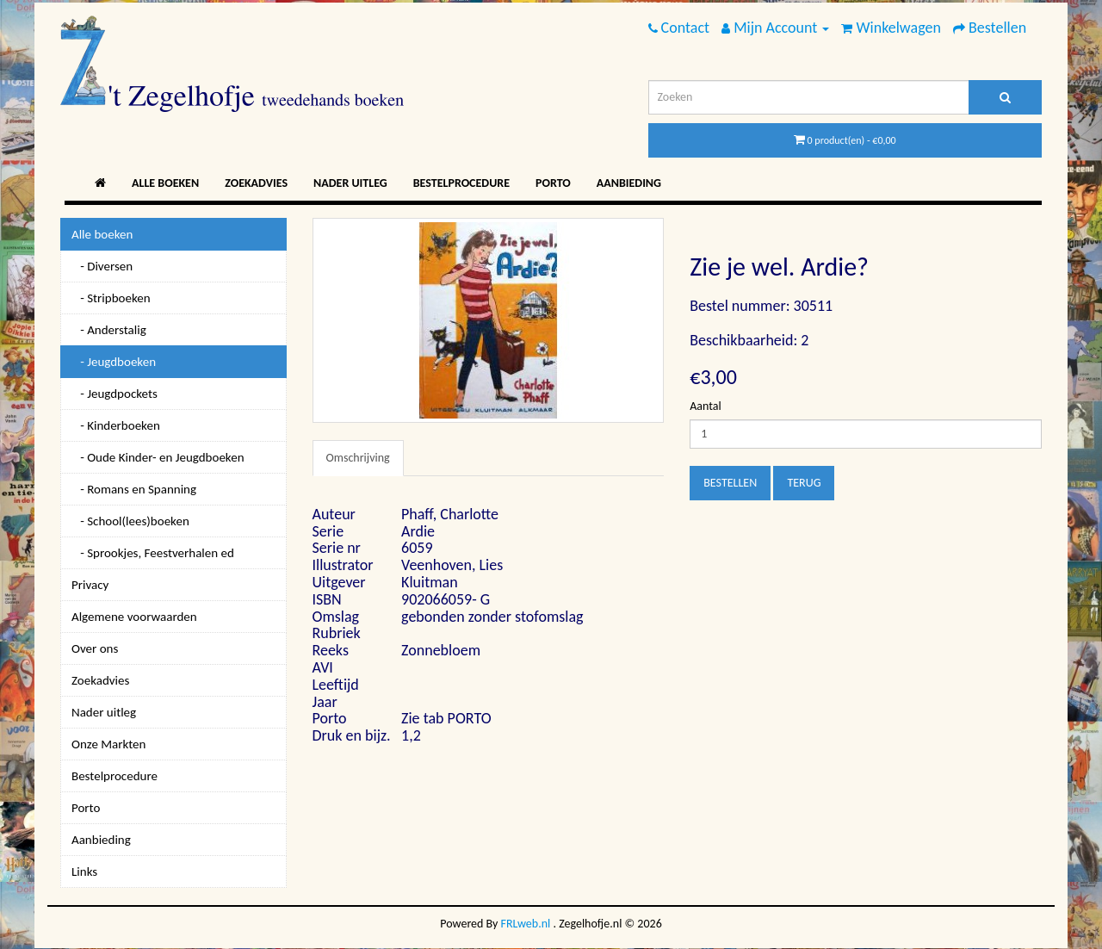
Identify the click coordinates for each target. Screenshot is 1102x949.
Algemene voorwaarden (134, 616)
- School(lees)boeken (130, 521)
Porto (553, 183)
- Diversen (102, 266)
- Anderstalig (108, 330)
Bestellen (730, 482)
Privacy (89, 584)
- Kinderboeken (115, 425)
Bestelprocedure (461, 183)
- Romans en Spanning (133, 489)
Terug (803, 482)
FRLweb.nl (526, 923)
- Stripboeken (111, 298)
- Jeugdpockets (114, 393)
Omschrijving (358, 457)
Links (84, 871)
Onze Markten (108, 744)
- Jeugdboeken (113, 361)
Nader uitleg (350, 183)
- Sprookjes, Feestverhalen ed (152, 553)
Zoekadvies (256, 183)
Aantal (705, 406)
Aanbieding (629, 183)
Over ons (94, 648)
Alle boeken (165, 183)
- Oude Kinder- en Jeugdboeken (158, 457)
